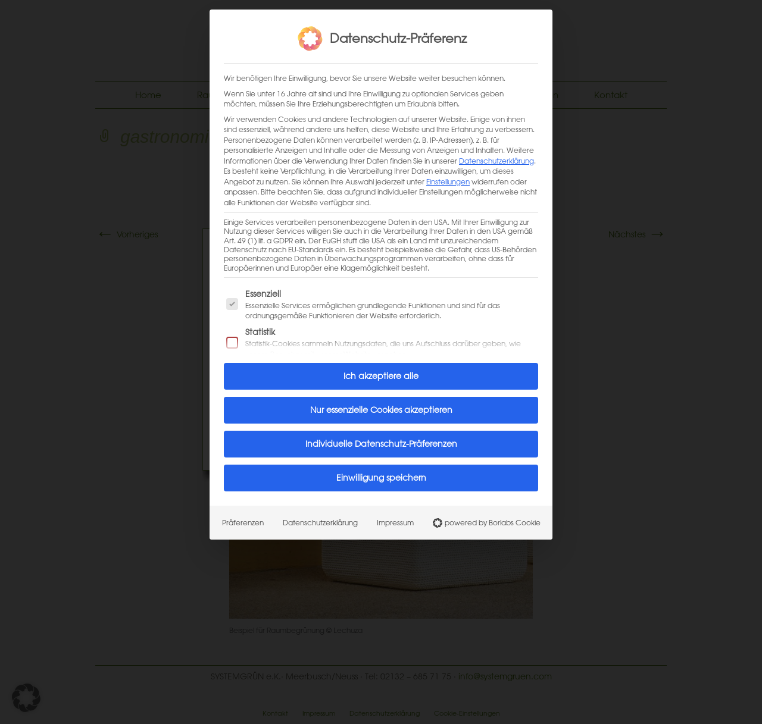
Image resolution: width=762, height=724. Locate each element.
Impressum (395, 517)
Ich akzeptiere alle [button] (381, 370)
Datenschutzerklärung (496, 154)
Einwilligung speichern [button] (381, 472)
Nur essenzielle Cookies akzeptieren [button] (381, 404)
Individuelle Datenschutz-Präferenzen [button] (381, 438)
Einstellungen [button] (448, 175)
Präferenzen (243, 517)
